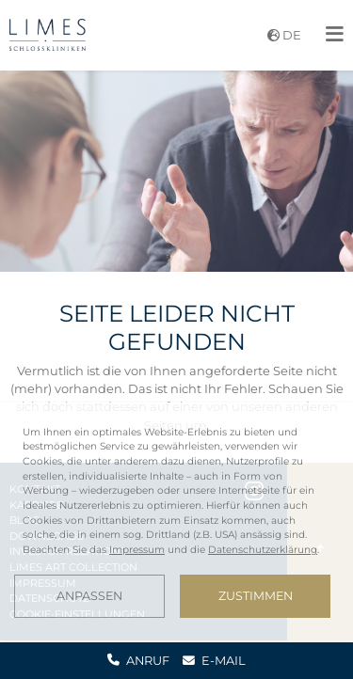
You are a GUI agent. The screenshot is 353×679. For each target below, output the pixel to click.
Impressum (137, 550)
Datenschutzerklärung (262, 550)
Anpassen (89, 596)
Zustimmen (255, 596)
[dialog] (176, 521)
